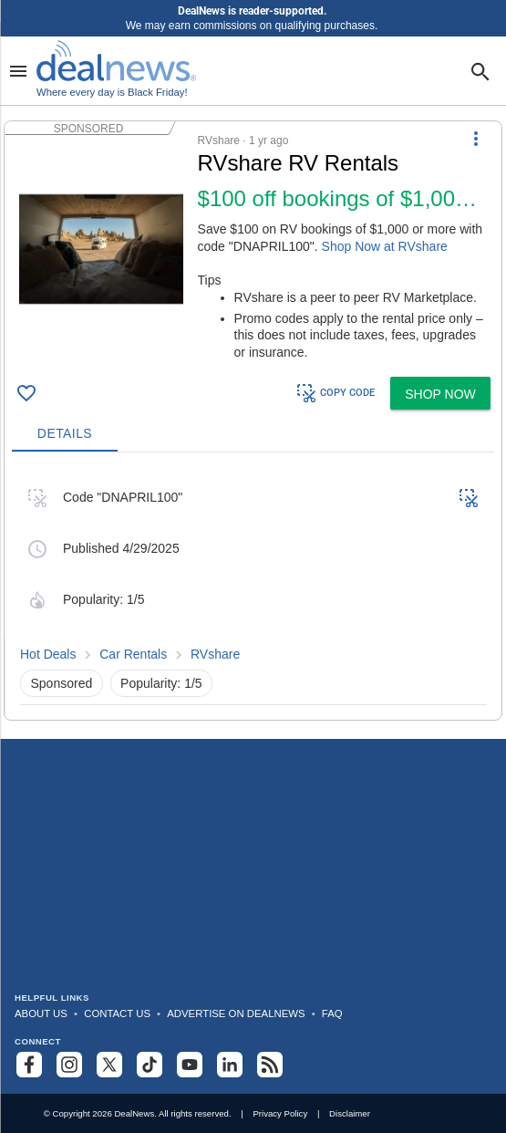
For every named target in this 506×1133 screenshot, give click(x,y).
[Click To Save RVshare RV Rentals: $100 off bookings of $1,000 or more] (26, 393)
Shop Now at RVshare (385, 246)
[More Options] (476, 137)
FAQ (332, 1013)
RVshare (215, 654)
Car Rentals (133, 654)
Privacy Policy (280, 1113)
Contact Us (117, 1013)
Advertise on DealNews (236, 1013)
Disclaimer (349, 1113)
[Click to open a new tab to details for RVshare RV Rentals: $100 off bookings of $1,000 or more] (101, 249)
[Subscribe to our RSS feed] (269, 1064)
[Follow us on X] (109, 1064)
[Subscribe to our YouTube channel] (189, 1064)
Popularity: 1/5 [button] (161, 683)
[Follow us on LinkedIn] (229, 1064)
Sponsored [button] (62, 683)
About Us (41, 1013)
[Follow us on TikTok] (149, 1064)
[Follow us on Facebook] (29, 1064)
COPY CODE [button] (335, 393)
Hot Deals (48, 654)
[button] (253, 245)
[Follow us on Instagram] (69, 1064)
